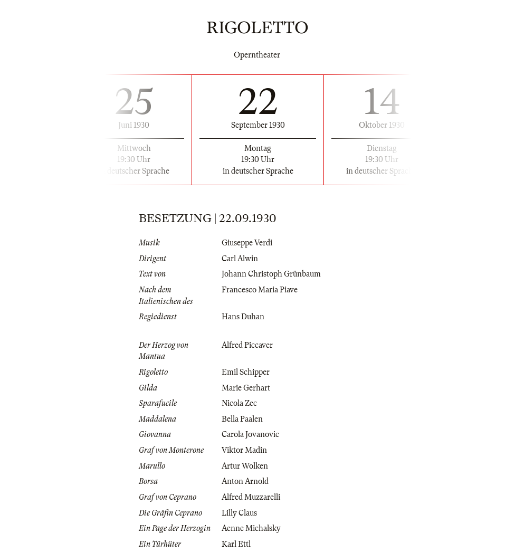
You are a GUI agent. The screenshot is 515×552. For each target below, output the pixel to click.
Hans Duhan (243, 316)
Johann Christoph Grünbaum (271, 274)
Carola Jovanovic (250, 434)
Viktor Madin (244, 450)
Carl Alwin (240, 258)
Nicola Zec (239, 403)
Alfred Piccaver (247, 345)
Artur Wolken (245, 466)
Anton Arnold (245, 481)
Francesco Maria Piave (260, 289)
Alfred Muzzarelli (251, 497)
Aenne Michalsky (251, 528)
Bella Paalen (242, 419)
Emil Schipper (246, 372)
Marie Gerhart (246, 388)
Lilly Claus (239, 513)
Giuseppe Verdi (247, 243)
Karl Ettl (236, 544)
